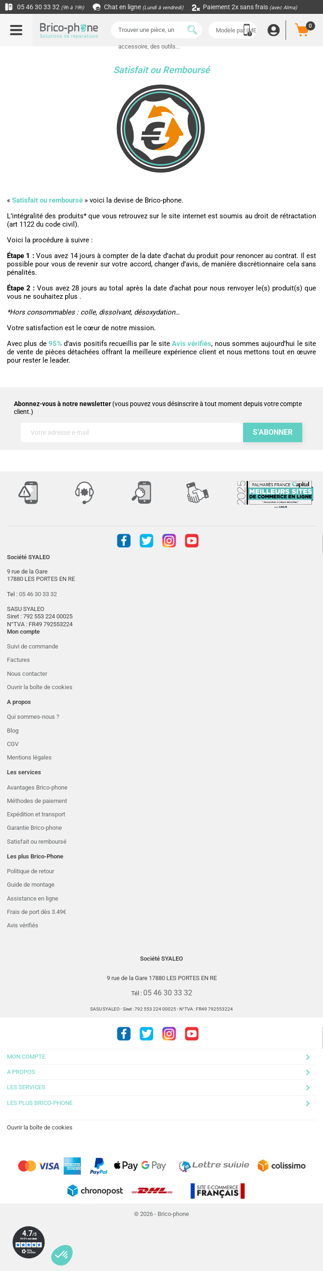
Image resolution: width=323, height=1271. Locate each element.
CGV (12, 743)
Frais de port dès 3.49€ (36, 911)
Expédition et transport (36, 814)
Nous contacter (27, 673)
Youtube (192, 541)
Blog (12, 730)
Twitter (146, 541)
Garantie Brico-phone (34, 827)
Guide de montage (31, 884)
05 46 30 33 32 (44, 6)
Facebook (124, 541)
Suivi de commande (32, 646)
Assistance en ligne (32, 898)
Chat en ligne (138, 7)
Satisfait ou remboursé (37, 841)
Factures (18, 659)
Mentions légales (29, 757)
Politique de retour (30, 871)
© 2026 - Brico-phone (161, 1213)
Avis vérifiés (22, 925)
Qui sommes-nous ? (33, 716)
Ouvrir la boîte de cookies (40, 687)
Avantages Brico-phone (37, 787)
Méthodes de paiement (37, 800)
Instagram (169, 541)
